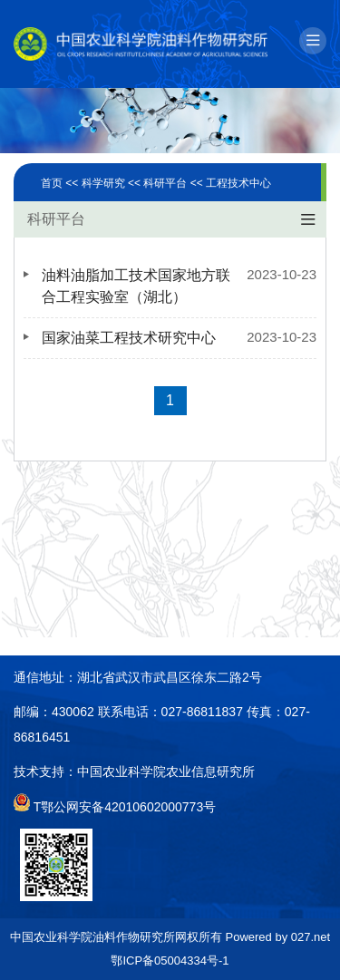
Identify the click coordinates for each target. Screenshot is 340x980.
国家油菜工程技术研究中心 (129, 337)
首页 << (61, 183)
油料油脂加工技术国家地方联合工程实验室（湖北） (136, 286)
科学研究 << (113, 183)
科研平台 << (174, 183)
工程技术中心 (238, 183)
